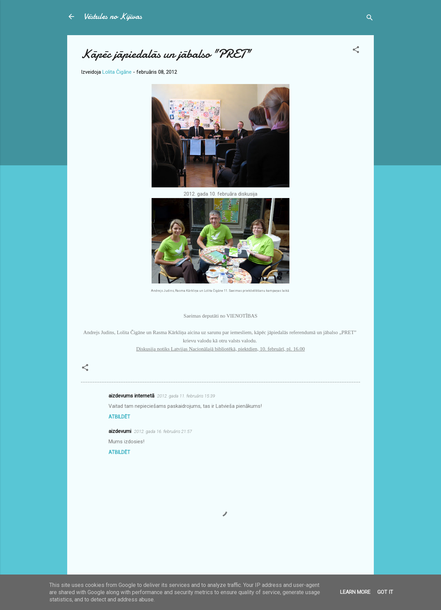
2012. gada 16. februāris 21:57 (163, 431)
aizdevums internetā (131, 396)
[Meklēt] (370, 18)
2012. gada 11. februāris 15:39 (186, 396)
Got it (385, 592)
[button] (356, 50)
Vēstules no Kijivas (113, 16)
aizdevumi (120, 431)
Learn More (355, 592)
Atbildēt (119, 417)
